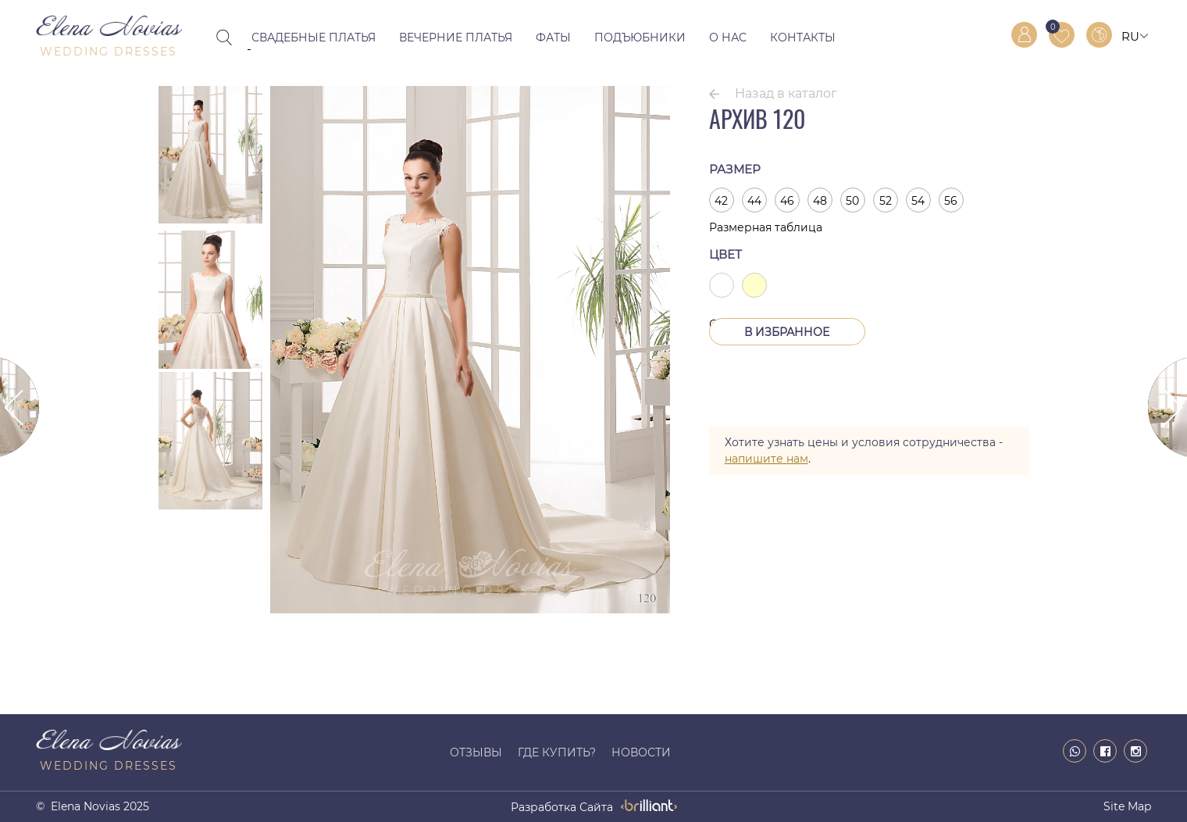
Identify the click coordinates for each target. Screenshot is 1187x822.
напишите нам (766, 459)
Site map (1127, 806)
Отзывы (476, 752)
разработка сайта (562, 807)
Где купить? (557, 752)
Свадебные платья (313, 37)
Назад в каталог (786, 93)
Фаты (553, 37)
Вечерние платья (455, 37)
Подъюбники (640, 37)
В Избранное (786, 332)
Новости (641, 752)
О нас (728, 37)
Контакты (803, 37)
